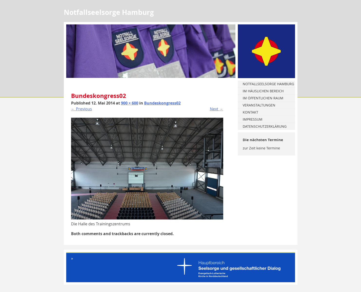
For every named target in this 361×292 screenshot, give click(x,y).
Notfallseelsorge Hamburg (268, 84)
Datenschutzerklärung (265, 126)
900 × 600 (129, 103)
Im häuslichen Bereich (263, 91)
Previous (81, 109)
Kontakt (250, 112)
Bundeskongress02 (162, 103)
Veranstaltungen (259, 105)
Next (216, 109)
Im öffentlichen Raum (263, 98)
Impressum (252, 119)
